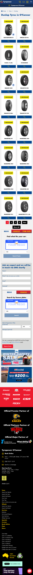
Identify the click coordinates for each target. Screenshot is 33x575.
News (4, 528)
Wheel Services (6, 518)
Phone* (10, 276)
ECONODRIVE (24, 63)
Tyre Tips (4, 500)
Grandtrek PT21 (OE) (24, 214)
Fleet (3, 526)
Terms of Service (16, 342)
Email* (4, 281)
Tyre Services (5, 516)
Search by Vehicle (6, 492)
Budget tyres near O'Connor (9, 547)
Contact (4, 522)
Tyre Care (4, 498)
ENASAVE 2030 (8, 88)
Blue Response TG (8, 37)
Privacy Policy (5, 342)
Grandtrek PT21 (8, 214)
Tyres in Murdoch (6, 541)
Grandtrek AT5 (24, 189)
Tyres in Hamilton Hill (7, 537)
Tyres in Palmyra (6, 543)
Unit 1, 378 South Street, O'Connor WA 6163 (17, 457)
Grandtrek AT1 (8, 138)
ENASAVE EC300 (24, 88)
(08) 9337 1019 (10, 461)
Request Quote (8, 346)
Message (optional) (7, 329)
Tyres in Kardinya (6, 539)
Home (3, 11)
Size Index (4, 533)
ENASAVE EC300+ (8, 113)
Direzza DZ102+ (24, 37)
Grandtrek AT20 (24, 138)
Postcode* (5, 286)
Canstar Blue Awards (7, 545)
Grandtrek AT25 (24, 164)
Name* (4, 271)
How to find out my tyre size (9, 502)
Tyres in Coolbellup (7, 535)
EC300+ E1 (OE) (9, 63)
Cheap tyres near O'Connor (9, 549)
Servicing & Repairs (7, 514)
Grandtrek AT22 (8, 164)
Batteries (4, 512)
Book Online (6, 524)
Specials (4, 520)
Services (4, 510)
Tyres (3, 490)
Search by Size (6, 494)
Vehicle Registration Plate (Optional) (8, 323)
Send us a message (10, 465)
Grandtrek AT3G (8, 189)
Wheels (4, 504)
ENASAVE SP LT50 (24, 113)
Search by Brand (6, 496)
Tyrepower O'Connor (16, 5)
